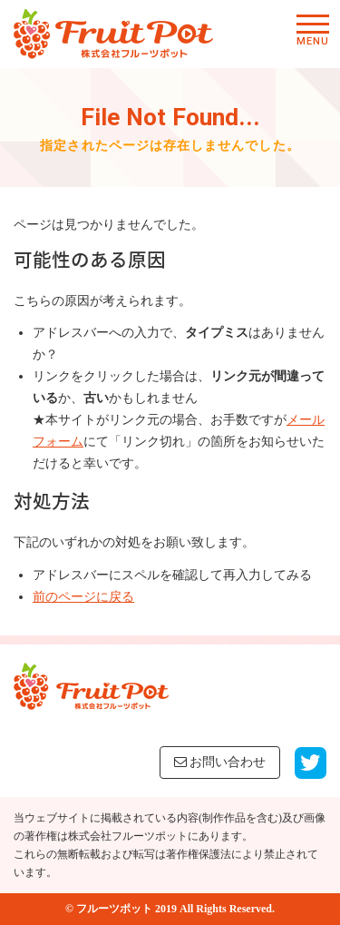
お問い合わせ (220, 762)
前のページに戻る (83, 597)
